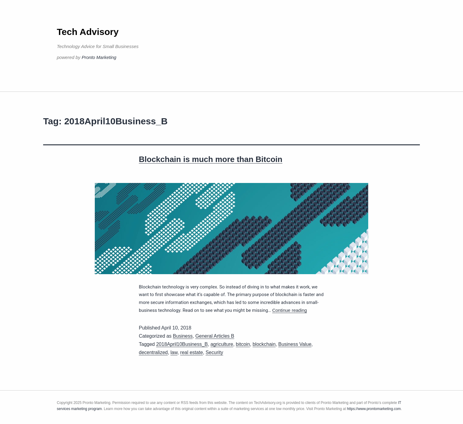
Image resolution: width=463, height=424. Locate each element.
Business (183, 336)
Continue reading (289, 310)
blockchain (264, 344)
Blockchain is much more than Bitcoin (210, 159)
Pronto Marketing (99, 57)
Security (214, 352)
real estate (191, 352)
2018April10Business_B (182, 344)
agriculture (222, 344)
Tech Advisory (87, 32)
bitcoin (243, 344)
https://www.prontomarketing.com (374, 409)
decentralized (153, 352)
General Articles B (214, 336)
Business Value (294, 344)
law (173, 352)
